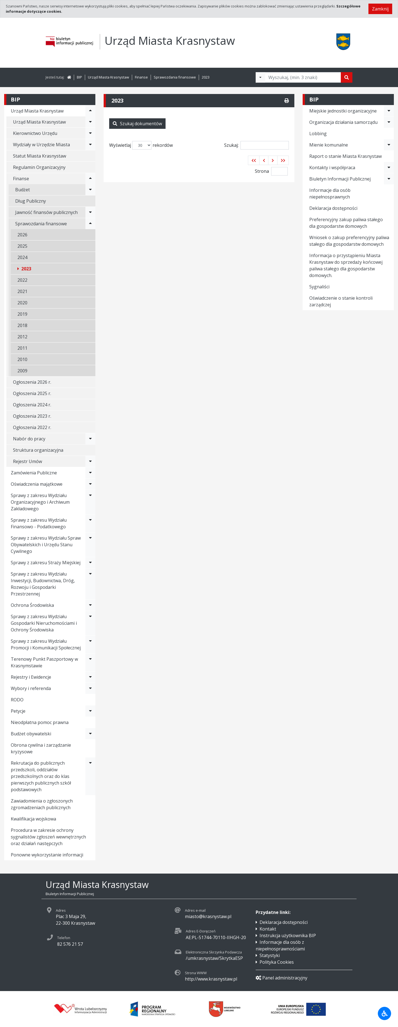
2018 (22, 325)
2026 (22, 235)
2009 (22, 371)
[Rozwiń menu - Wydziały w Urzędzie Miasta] (90, 144)
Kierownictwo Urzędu (35, 133)
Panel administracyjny (281, 978)
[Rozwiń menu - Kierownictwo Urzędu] (90, 133)
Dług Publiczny (30, 201)
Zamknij (380, 9)
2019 (22, 314)
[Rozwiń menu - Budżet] (90, 189)
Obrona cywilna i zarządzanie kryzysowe (41, 748)
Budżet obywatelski (31, 734)
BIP (79, 77)
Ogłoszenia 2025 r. (32, 393)
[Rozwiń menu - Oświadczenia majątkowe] (90, 484)
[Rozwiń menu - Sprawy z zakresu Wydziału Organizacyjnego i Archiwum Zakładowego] (90, 502)
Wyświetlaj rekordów (141, 145)
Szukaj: (256, 145)
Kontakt (268, 929)
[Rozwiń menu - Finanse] (90, 178)
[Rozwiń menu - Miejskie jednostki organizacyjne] (389, 110)
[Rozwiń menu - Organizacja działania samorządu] (389, 122)
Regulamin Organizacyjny (39, 167)
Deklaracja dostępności (333, 208)
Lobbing (318, 133)
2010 (22, 359)
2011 (22, 348)
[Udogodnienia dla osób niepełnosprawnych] (384, 1013)
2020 (22, 303)
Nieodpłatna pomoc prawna (40, 722)
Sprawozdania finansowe (175, 77)
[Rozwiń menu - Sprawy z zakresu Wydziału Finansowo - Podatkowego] (90, 523)
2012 (22, 337)
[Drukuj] (286, 101)
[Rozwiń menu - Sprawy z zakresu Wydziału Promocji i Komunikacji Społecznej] (90, 644)
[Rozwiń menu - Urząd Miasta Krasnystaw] (90, 110)
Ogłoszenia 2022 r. (32, 427)
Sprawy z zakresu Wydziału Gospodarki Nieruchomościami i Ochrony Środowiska (44, 623)
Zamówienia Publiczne (34, 473)
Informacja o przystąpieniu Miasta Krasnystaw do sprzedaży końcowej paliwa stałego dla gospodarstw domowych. (346, 265)
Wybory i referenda (31, 688)
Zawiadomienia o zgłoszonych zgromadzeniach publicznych (42, 804)
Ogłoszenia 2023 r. (32, 416)
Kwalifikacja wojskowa (33, 819)
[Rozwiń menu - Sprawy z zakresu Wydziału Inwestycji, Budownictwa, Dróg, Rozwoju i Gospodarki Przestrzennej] (90, 583)
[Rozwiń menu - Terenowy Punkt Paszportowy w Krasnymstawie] (90, 662)
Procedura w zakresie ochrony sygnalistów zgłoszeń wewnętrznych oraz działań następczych (48, 836)
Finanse (141, 77)
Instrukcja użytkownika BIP (288, 935)
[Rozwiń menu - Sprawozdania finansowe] (90, 223)
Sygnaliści (319, 287)
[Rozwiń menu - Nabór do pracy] (90, 438)
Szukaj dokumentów (137, 124)
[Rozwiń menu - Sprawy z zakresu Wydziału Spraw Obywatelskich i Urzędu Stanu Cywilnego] (90, 544)
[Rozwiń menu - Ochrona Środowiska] (90, 605)
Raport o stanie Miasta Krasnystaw (345, 156)
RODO (17, 700)
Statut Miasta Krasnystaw (39, 156)
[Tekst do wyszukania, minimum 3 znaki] (303, 77)
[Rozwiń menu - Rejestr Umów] (90, 461)
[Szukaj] (346, 77)
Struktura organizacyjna (38, 450)
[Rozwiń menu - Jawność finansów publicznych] (90, 212)
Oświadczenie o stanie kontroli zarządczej (341, 301)
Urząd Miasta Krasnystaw (108, 77)
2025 (22, 246)
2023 (206, 77)
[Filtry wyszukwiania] (260, 77)
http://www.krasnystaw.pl (211, 979)
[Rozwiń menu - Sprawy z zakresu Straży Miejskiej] (90, 562)
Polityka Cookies (277, 962)
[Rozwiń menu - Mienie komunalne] (389, 144)
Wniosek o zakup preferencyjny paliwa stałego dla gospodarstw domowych (349, 240)
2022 (22, 280)
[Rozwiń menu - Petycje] (90, 711)
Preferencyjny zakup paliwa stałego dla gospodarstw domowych (346, 222)
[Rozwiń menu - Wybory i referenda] (90, 688)
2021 (22, 291)
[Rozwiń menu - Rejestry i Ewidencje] (90, 677)
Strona (262, 171)
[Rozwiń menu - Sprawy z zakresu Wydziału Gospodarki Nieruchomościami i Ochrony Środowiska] (90, 623)
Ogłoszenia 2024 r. (32, 405)
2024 (22, 257)
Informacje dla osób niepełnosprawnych (329, 193)
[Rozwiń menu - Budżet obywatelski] (90, 733)
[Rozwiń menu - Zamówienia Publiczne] (90, 472)
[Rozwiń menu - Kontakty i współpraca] (389, 167)
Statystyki (270, 955)
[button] (254, 160)
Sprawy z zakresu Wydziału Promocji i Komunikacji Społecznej (46, 644)
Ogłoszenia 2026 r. (32, 382)
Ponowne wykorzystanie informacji (47, 855)
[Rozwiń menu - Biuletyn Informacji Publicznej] (389, 178)
